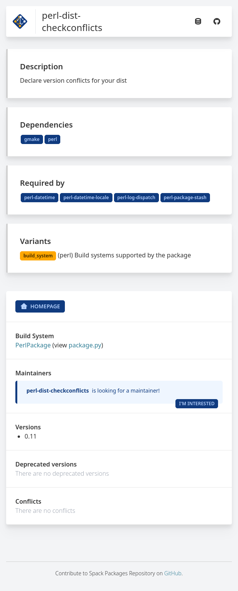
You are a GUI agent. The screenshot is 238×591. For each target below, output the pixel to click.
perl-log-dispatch (136, 197)
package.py (85, 345)
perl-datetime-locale (86, 197)
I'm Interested (197, 403)
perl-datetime (39, 197)
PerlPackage (33, 345)
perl (52, 139)
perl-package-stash (185, 197)
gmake (32, 139)
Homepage (40, 306)
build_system (38, 255)
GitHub (173, 573)
